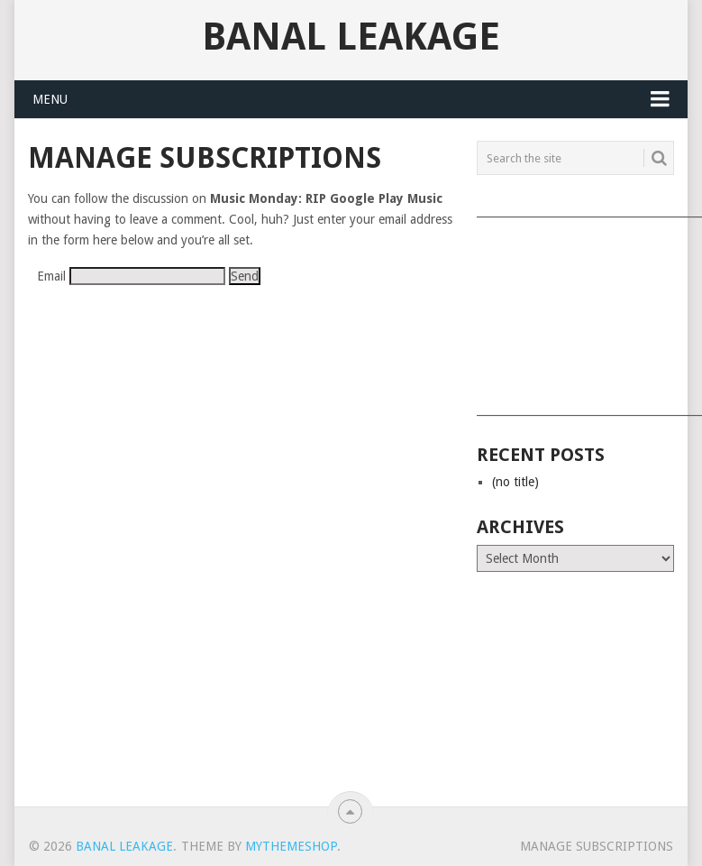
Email (51, 276)
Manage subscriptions (596, 846)
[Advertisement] (574, 310)
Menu (50, 99)
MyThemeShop (291, 846)
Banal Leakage (351, 37)
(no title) (515, 481)
